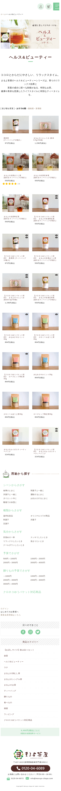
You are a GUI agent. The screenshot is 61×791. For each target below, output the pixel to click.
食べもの (8, 702)
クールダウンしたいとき (13, 545)
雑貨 (6, 708)
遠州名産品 (8, 516)
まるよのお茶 (10, 685)
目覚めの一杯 (9, 537)
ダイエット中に (10, 498)
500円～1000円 (10, 559)
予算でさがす (11, 553)
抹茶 (6, 656)
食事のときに (9, 490)
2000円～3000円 (10, 562)
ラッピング (9, 714)
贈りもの (8, 697)
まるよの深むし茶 (12, 673)
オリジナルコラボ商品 (40, 516)
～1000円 (7, 576)
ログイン (5, 609)
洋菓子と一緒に (10, 494)
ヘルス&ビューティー (14, 662)
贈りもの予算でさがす (16, 570)
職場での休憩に (10, 502)
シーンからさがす (14, 485)
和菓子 (6, 520)
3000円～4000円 (38, 562)
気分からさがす (12, 531)
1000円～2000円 (38, 559)
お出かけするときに (39, 498)
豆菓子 (6, 524)
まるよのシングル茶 (13, 679)
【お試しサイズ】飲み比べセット (19, 650)
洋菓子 (33, 520)
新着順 (38, 108)
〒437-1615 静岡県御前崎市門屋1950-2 (30, 762)
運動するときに (37, 494)
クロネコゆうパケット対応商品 (18, 720)
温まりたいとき (37, 541)
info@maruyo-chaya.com (39, 778)
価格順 (31, 108)
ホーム (3, 14)
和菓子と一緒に (37, 490)
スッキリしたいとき (39, 537)
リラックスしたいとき (12, 541)
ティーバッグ (10, 691)
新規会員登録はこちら (11, 615)
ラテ (6, 667)
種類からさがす (12, 510)
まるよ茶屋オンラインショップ (19, 9)
